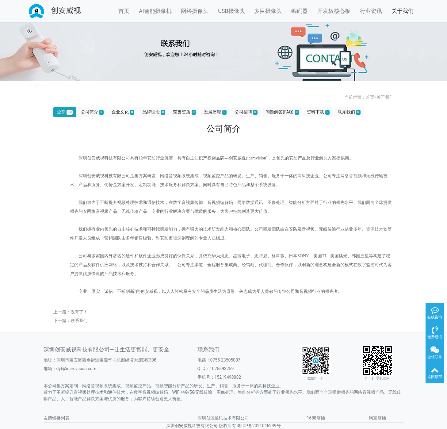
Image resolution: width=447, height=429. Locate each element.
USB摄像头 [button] (231, 11)
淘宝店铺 (377, 418)
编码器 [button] (299, 11)
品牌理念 (154, 112)
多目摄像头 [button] (268, 11)
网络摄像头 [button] (194, 11)
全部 (65, 112)
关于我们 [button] (403, 11)
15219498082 (228, 377)
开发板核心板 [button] (333, 11)
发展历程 (215, 112)
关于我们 (385, 97)
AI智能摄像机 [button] (155, 11)
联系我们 (349, 112)
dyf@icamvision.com (76, 368)
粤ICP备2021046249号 (259, 425)
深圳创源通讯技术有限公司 (223, 418)
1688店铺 (316, 418)
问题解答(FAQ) (282, 112)
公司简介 (92, 112)
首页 (123, 11)
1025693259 (222, 368)
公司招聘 (246, 112)
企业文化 (123, 112)
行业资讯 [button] (371, 11)
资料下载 (318, 112)
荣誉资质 (184, 112)
